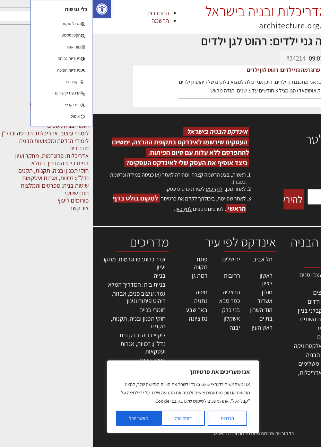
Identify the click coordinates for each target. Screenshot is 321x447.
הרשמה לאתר (301, 342)
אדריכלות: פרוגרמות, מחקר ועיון (41, 263)
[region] (90, 396)
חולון (174, 292)
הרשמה (67, 21)
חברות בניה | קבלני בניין (232, 310)
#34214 (202, 58)
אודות (310, 364)
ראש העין (169, 327)
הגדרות (134, 418)
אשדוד (172, 301)
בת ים (173, 318)
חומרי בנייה (59, 310)
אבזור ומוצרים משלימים (232, 363)
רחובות (139, 275)
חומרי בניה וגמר (242, 328)
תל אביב (170, 259)
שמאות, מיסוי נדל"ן (294, 289)
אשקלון (139, 318)
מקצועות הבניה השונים (233, 319)
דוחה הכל (90, 418)
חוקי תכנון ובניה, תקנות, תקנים (45, 322)
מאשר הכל (45, 418)
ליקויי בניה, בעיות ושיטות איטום (297, 300)
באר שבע (103, 310)
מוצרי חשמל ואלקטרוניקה (230, 346)
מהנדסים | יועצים (240, 292)
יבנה (142, 327)
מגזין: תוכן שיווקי (298, 379)
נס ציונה (105, 318)
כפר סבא (136, 301)
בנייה (67, 275)
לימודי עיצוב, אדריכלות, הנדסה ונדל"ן (232, 376)
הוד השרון (168, 310)
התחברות (65, 13)
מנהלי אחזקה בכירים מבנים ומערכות (301, 318)
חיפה (109, 292)
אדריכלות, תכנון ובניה (298, 278)
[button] (9, 9)
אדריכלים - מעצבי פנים (233, 275)
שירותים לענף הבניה (236, 355)
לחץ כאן (121, 189)
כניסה (55, 174)
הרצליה (138, 292)
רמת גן (107, 275)
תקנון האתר (303, 386)
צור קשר (307, 356)
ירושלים (138, 259)
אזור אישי (306, 334)
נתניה (107, 301)
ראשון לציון (173, 279)
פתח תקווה (108, 263)
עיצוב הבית (59, 360)
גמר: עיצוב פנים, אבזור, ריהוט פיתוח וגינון (46, 297)
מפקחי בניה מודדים (237, 301)
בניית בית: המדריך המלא (44, 284)
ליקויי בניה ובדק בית (50, 335)
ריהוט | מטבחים (242, 337)
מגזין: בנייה (304, 371)
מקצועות (250, 284)
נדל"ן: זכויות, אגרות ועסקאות (49, 347)
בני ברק (138, 310)
